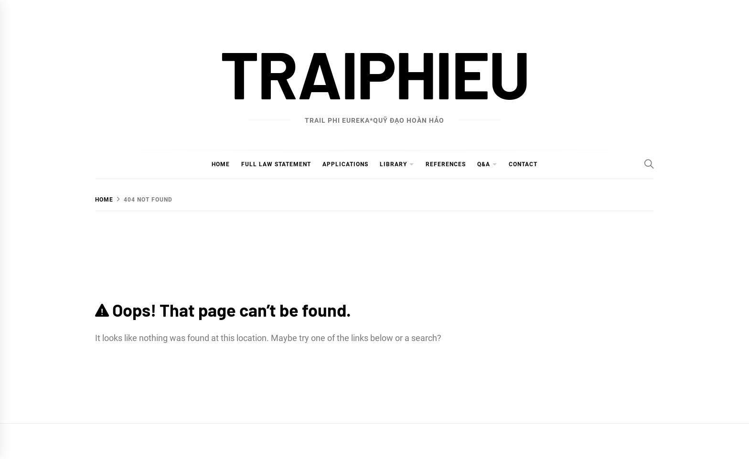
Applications (345, 164)
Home (221, 164)
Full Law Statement (276, 164)
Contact (523, 164)
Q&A (483, 164)
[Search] (649, 163)
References (446, 164)
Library (393, 164)
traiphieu (374, 73)
